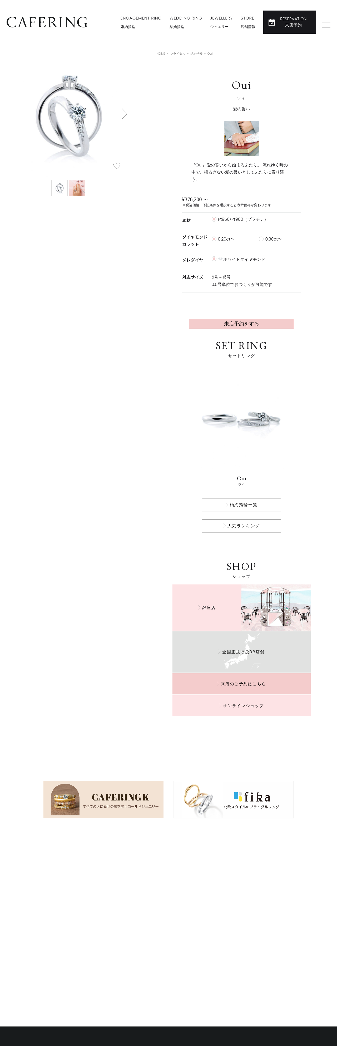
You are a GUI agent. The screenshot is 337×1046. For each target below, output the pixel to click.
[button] (124, 113)
